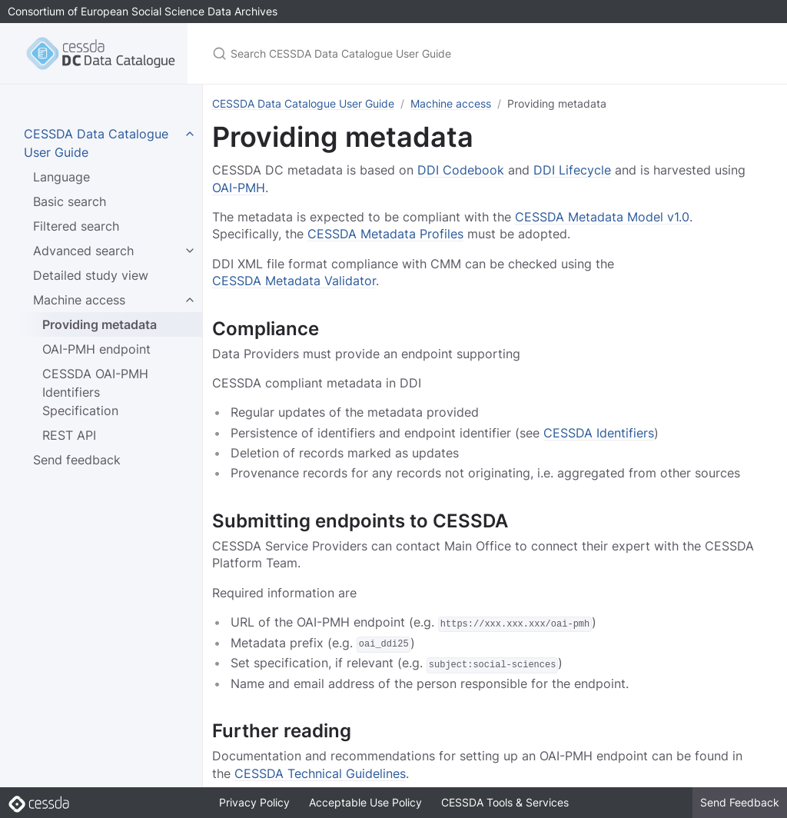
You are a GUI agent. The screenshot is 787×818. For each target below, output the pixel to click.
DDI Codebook (460, 170)
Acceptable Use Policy (365, 802)
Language (61, 177)
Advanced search (83, 250)
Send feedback (77, 459)
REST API (69, 435)
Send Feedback (739, 802)
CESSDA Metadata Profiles (385, 233)
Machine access (79, 300)
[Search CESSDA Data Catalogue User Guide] (393, 53)
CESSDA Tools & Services (505, 802)
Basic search (69, 201)
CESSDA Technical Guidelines (320, 772)
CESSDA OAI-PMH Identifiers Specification (95, 392)
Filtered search (76, 226)
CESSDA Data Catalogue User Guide (303, 103)
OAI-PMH (238, 187)
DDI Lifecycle (572, 170)
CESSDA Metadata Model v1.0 (602, 216)
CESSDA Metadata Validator (294, 280)
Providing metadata (99, 324)
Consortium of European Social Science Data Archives (142, 11)
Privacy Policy (254, 802)
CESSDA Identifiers (598, 433)
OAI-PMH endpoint (96, 349)
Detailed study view (90, 275)
